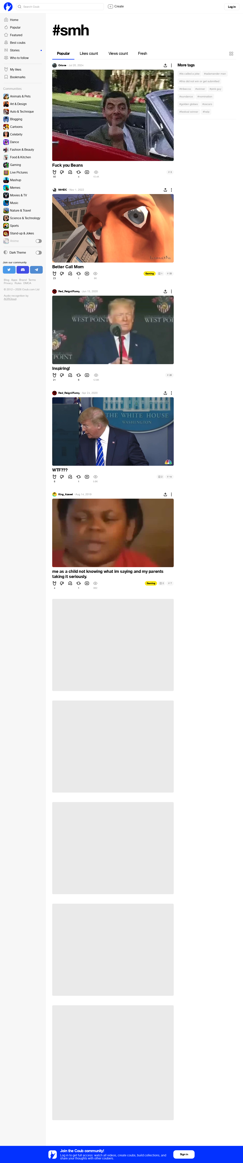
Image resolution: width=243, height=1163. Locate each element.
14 (169, 476)
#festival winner (188, 112)
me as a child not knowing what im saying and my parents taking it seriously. (107, 574)
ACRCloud (10, 299)
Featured (13, 35)
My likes (12, 69)
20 (169, 375)
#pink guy (215, 89)
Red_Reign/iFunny (69, 291)
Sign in (184, 1154)
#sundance (186, 96)
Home (11, 20)
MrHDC (62, 190)
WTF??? (60, 470)
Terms (32, 280)
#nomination (204, 96)
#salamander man (215, 74)
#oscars (207, 104)
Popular (12, 27)
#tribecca (185, 89)
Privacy (8, 283)
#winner (200, 89)
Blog (6, 280)
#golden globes (188, 104)
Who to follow (16, 58)
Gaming (149, 273)
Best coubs (14, 42)
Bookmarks (14, 77)
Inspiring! (61, 368)
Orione (62, 65)
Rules (18, 283)
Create (115, 6)
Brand (23, 280)
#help (206, 112)
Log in (232, 7)
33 (169, 273)
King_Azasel (65, 494)
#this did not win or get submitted (199, 81)
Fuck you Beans (67, 165)
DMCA (27, 283)
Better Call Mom (68, 267)
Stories (23, 50)
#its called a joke (189, 74)
